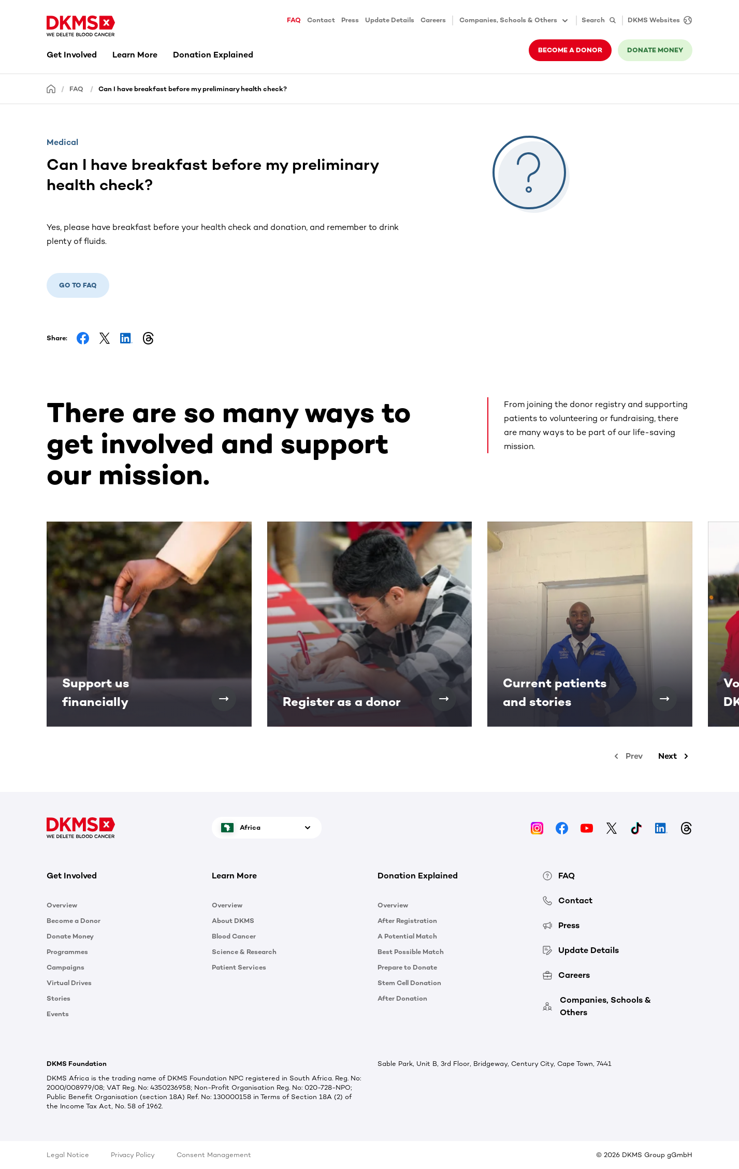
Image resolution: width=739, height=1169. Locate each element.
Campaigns (65, 967)
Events (58, 1014)
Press (350, 20)
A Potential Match (407, 936)
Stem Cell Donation (409, 983)
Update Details (389, 20)
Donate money (655, 50)
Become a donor (570, 50)
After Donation (402, 998)
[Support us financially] (223, 698)
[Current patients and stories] (664, 698)
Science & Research (244, 952)
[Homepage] (51, 88)
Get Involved (72, 55)
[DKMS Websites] (657, 20)
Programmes (67, 952)
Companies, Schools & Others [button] (514, 20)
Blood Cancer (234, 936)
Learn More (134, 55)
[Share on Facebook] (83, 338)
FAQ (294, 20)
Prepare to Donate (407, 967)
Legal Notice (68, 1155)
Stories (58, 998)
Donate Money (70, 936)
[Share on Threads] (148, 338)
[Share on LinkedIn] (126, 338)
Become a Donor (73, 921)
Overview (62, 905)
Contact (321, 20)
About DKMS (233, 921)
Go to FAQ (78, 285)
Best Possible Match (411, 952)
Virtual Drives (69, 983)
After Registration (407, 921)
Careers (433, 20)
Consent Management (214, 1155)
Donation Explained (213, 55)
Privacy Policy (133, 1155)
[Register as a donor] (443, 698)
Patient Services (239, 967)
